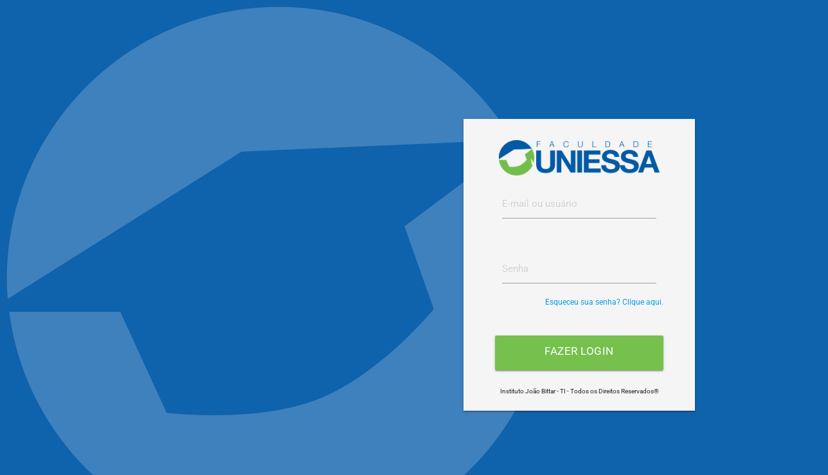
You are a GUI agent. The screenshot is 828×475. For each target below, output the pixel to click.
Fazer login (579, 351)
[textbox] (579, 204)
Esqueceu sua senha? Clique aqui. (604, 302)
